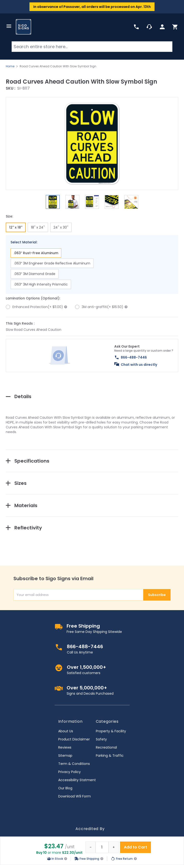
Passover (71, 6)
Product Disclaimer (74, 739)
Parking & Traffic (110, 755)
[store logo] (23, 26)
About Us (65, 731)
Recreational (106, 747)
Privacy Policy (69, 771)
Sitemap (65, 755)
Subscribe (157, 594)
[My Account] (162, 27)
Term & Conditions (74, 763)
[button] (92, 143)
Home (10, 66)
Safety (101, 739)
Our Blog (65, 788)
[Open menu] (9, 26)
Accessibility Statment (77, 780)
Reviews (64, 747)
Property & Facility (111, 731)
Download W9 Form (74, 796)
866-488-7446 (134, 357)
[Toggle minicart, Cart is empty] (175, 27)
